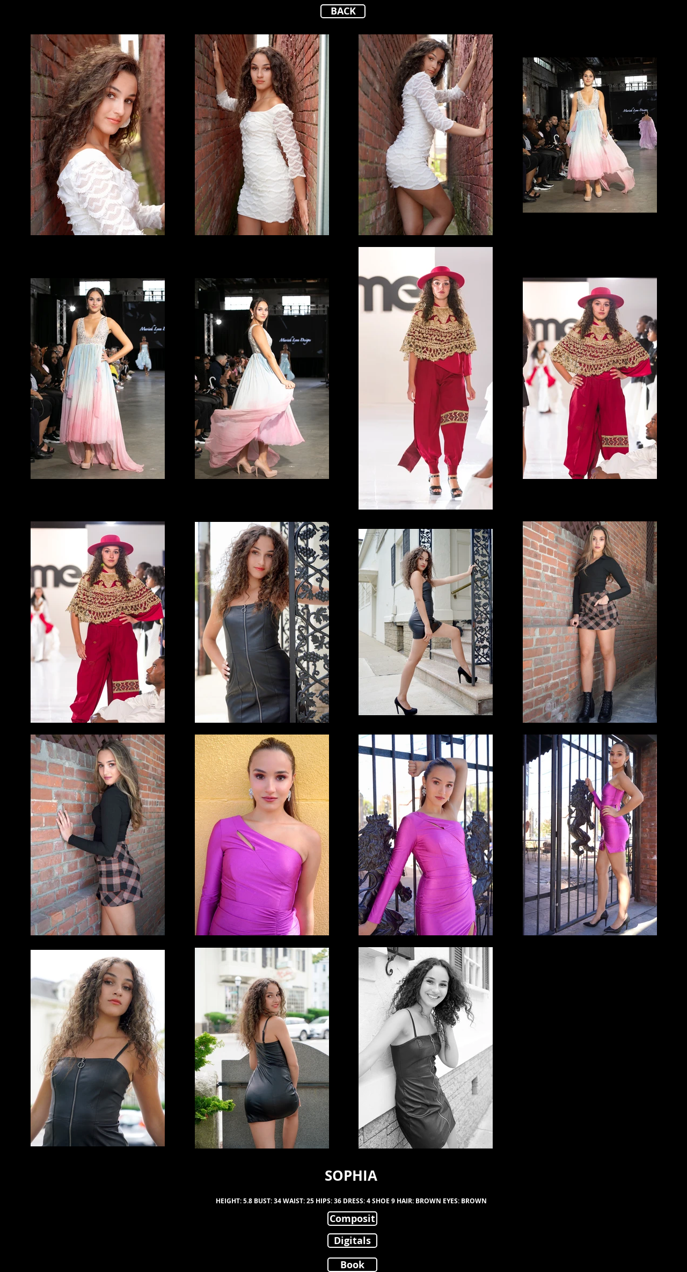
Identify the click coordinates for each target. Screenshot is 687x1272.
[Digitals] (352, 1240)
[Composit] (352, 1218)
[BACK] (343, 11)
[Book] (352, 1265)
